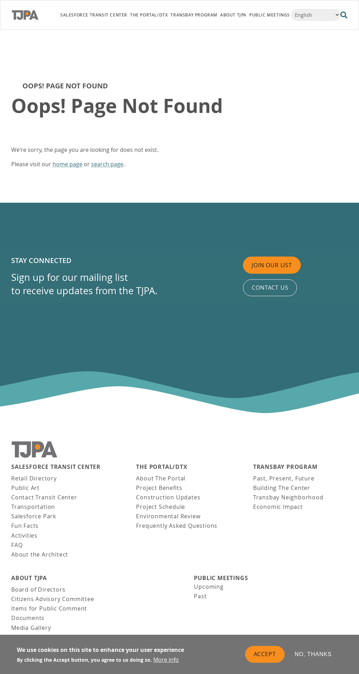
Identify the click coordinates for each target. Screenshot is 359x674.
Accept (265, 655)
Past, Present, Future (283, 478)
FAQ (16, 545)
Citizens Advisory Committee (52, 599)
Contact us (270, 287)
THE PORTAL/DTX (161, 467)
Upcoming (208, 587)
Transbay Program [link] (193, 15)
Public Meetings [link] (269, 15)
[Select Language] (315, 15)
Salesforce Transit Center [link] (93, 15)
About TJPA (29, 578)
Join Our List (272, 265)
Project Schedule (160, 507)
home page (67, 164)
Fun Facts (25, 526)
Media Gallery (31, 628)
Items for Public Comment (49, 608)
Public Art (25, 488)
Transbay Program (285, 467)
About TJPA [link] (233, 15)
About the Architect (39, 554)
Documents (28, 618)
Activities (24, 535)
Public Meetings (221, 578)
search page (107, 164)
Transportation (33, 507)
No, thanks (313, 656)
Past (200, 596)
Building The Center (281, 488)
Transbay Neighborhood (288, 497)
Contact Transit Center (44, 497)
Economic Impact (278, 507)
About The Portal (160, 478)
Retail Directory (34, 478)
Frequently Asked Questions (176, 526)
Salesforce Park (33, 516)
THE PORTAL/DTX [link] (149, 15)
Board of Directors (38, 589)
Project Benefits (159, 488)
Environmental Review (168, 516)
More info (166, 661)
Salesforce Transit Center (56, 467)
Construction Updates (168, 497)
